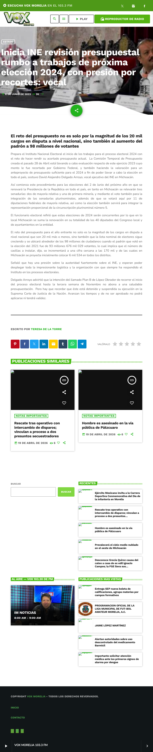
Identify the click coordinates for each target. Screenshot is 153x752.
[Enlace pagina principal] (19, 19)
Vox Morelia (36, 696)
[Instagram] (133, 6)
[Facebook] (144, 6)
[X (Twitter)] (122, 6)
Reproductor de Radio (122, 19)
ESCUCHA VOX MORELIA (37, 5)
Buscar (16, 483)
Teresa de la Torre (46, 329)
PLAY (81, 19)
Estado (8, 41)
